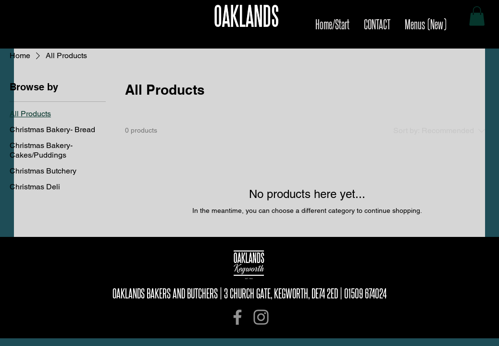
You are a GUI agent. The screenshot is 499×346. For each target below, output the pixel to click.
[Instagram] (261, 317)
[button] (477, 16)
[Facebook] (237, 317)
